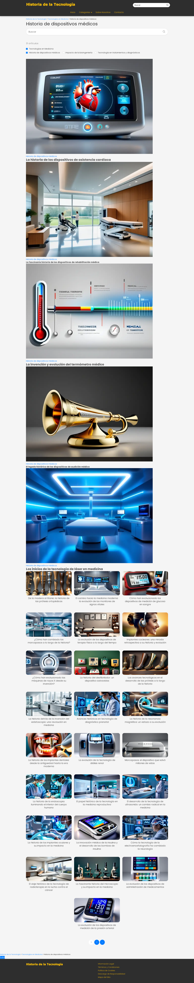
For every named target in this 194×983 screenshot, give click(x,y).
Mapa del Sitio (104, 977)
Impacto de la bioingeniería (77, 52)
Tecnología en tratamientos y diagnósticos (117, 52)
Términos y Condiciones (108, 967)
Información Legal (106, 964)
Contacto (119, 12)
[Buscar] (167, 5)
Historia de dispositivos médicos (43, 52)
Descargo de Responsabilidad (111, 974)
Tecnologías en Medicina (39, 48)
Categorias (84, 12)
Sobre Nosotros (103, 12)
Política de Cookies (106, 970)
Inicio (72, 12)
